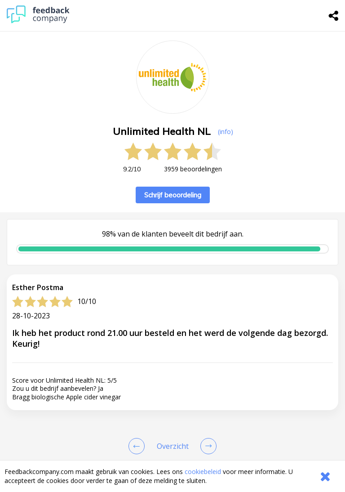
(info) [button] (225, 131)
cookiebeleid (203, 471)
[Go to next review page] (207, 446)
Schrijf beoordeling (172, 195)
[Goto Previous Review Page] (138, 446)
